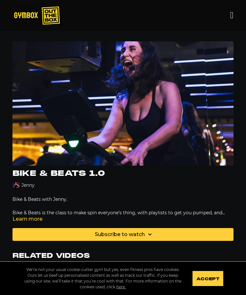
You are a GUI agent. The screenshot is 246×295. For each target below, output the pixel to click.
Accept (207, 279)
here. (121, 286)
